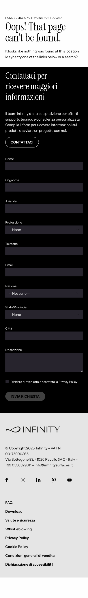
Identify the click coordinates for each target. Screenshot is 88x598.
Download (13, 511)
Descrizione (13, 350)
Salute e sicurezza (20, 520)
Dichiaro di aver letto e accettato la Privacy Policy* (45, 382)
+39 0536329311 (18, 465)
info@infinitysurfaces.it (54, 465)
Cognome (12, 180)
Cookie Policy (16, 546)
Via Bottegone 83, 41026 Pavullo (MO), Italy (40, 459)
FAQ (9, 502)
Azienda (11, 201)
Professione (13, 222)
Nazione (11, 286)
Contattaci (22, 142)
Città (8, 328)
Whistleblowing (18, 529)
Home (9, 17)
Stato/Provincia (15, 307)
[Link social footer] (6, 480)
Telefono (11, 244)
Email (9, 265)
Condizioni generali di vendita (30, 555)
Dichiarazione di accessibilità (29, 564)
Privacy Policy (17, 538)
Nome (9, 159)
